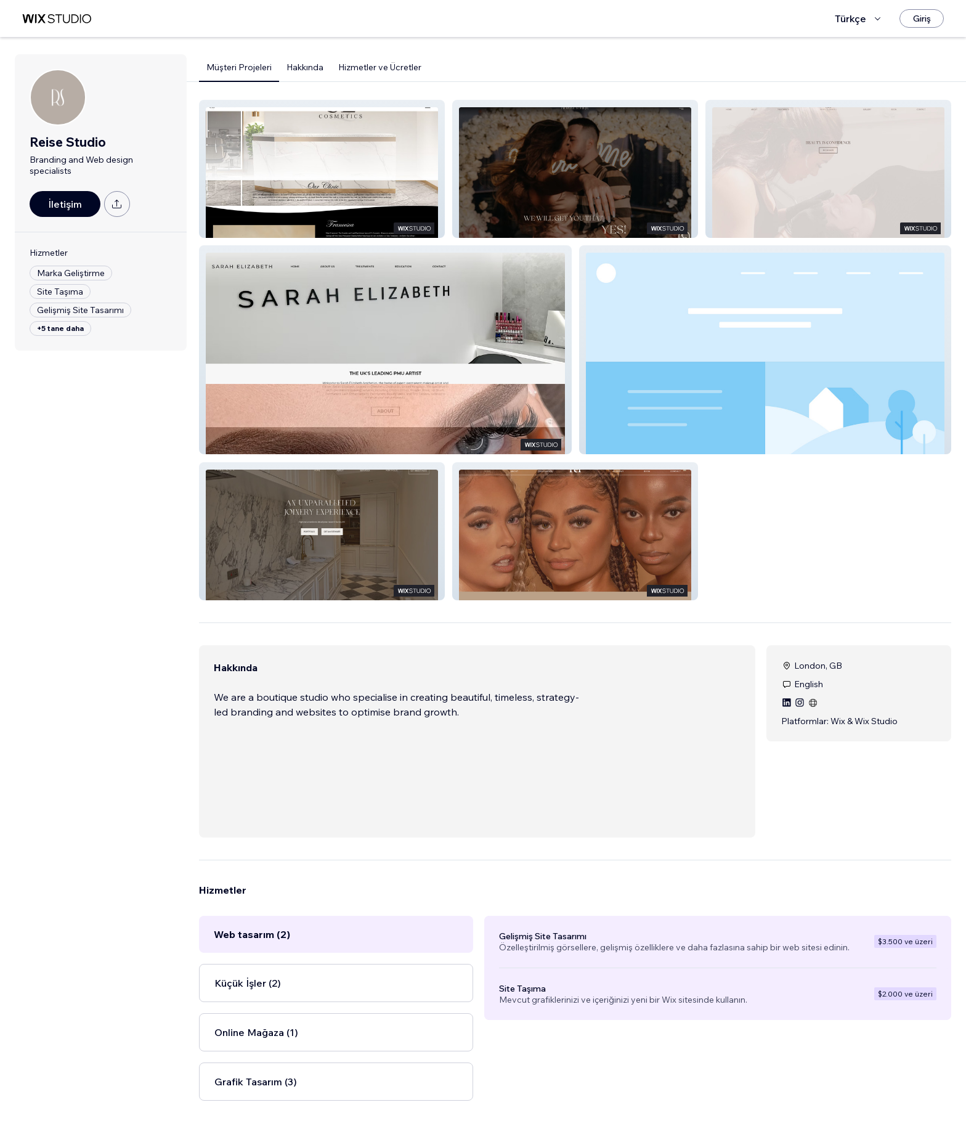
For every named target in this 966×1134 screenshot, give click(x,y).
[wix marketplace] (56, 19)
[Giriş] (921, 18)
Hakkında (304, 67)
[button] (322, 169)
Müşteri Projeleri (239, 67)
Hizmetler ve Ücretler (379, 67)
